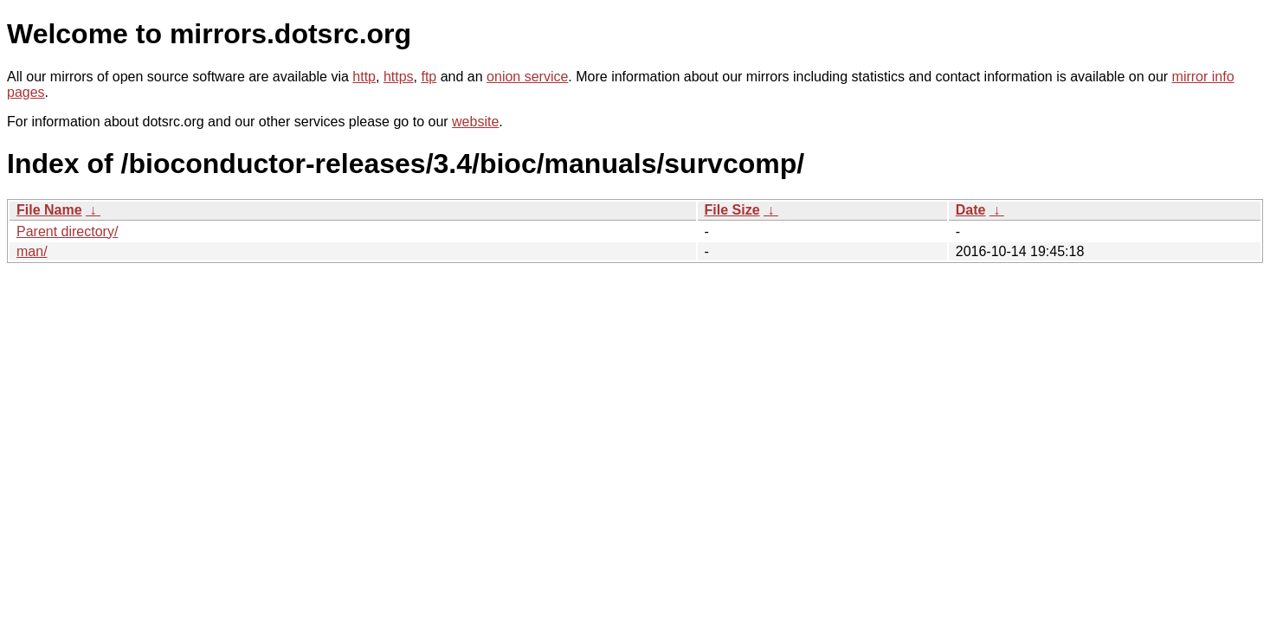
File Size (732, 209)
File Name (49, 209)
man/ (32, 251)
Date (971, 209)
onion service (527, 76)
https (399, 76)
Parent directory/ (67, 231)
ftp (428, 76)
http (364, 76)
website (475, 121)
